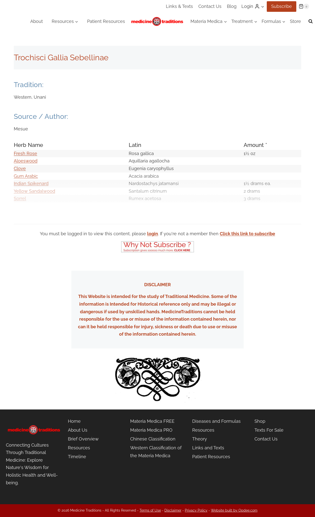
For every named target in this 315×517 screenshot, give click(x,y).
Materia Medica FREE (152, 421)
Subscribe (281, 6)
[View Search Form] (310, 21)
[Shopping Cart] (304, 6)
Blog (231, 6)
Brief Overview (83, 438)
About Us (77, 430)
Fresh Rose (25, 153)
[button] (262, 6)
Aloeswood (25, 160)
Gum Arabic (26, 176)
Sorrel (20, 198)
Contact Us (209, 6)
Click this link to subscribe (247, 233)
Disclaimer (172, 510)
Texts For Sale (269, 430)
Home (74, 421)
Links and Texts (208, 447)
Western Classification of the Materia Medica (156, 451)
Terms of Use (150, 510)
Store (295, 21)
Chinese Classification (152, 438)
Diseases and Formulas (216, 421)
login (152, 233)
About (36, 21)
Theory (199, 438)
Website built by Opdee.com (234, 510)
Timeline (77, 456)
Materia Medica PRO (151, 430)
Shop (259, 421)
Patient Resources (106, 21)
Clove (20, 168)
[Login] (252, 6)
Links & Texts (179, 6)
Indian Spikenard (31, 183)
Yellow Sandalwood (34, 191)
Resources (79, 447)
